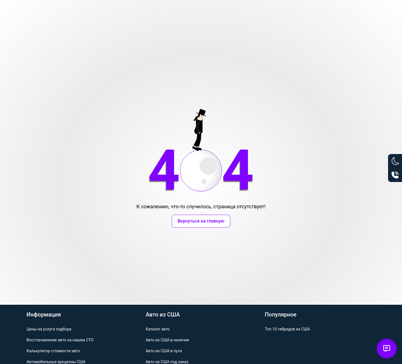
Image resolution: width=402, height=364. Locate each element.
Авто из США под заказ (167, 362)
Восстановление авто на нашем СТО (60, 340)
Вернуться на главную (201, 221)
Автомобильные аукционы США (56, 362)
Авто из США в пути (164, 351)
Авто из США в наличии (167, 340)
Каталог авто (158, 329)
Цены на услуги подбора (49, 329)
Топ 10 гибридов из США (287, 329)
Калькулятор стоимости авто (53, 351)
